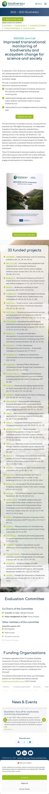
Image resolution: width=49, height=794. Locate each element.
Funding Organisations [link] (12, 28)
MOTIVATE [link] (10, 484)
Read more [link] (8, 729)
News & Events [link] (29, 28)
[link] (45, 3)
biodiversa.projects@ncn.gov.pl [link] (13, 681)
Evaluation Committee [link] (38, 25)
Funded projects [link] (21, 25)
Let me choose (24, 789)
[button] (5, 728)
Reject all (24, 783)
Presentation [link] (7, 25)
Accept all (24, 777)
